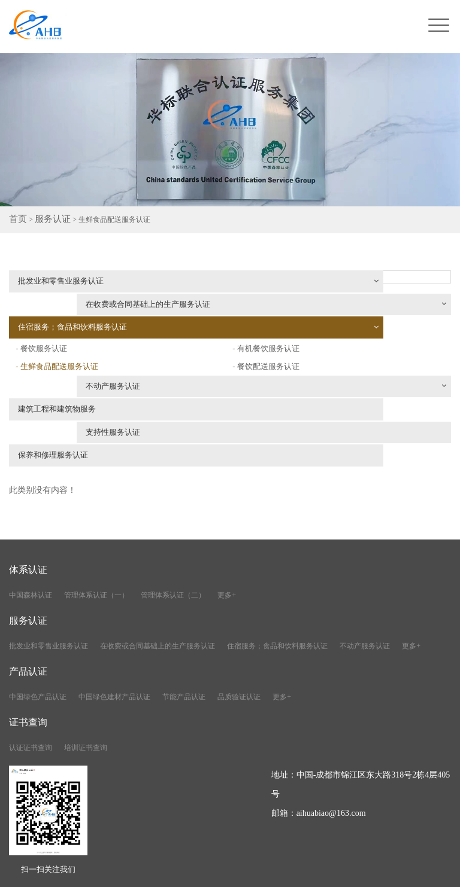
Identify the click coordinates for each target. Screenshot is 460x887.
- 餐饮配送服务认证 (274, 341)
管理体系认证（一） (96, 543)
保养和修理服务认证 (58, 402)
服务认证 (45, 221)
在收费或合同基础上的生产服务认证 (347, 284)
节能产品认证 (183, 645)
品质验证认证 (239, 645)
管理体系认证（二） (173, 543)
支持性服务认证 (279, 377)
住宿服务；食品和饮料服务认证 (117, 309)
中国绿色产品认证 (37, 645)
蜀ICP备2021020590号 (291, 871)
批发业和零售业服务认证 (117, 284)
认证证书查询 (30, 695)
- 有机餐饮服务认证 (274, 323)
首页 (16, 221)
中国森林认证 (30, 543)
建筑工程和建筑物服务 (63, 377)
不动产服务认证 (134, 352)
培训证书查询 (85, 695)
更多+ (226, 543)
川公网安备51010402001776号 (395, 871)
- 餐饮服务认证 (248, 305)
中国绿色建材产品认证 (114, 645)
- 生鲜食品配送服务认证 (60, 331)
